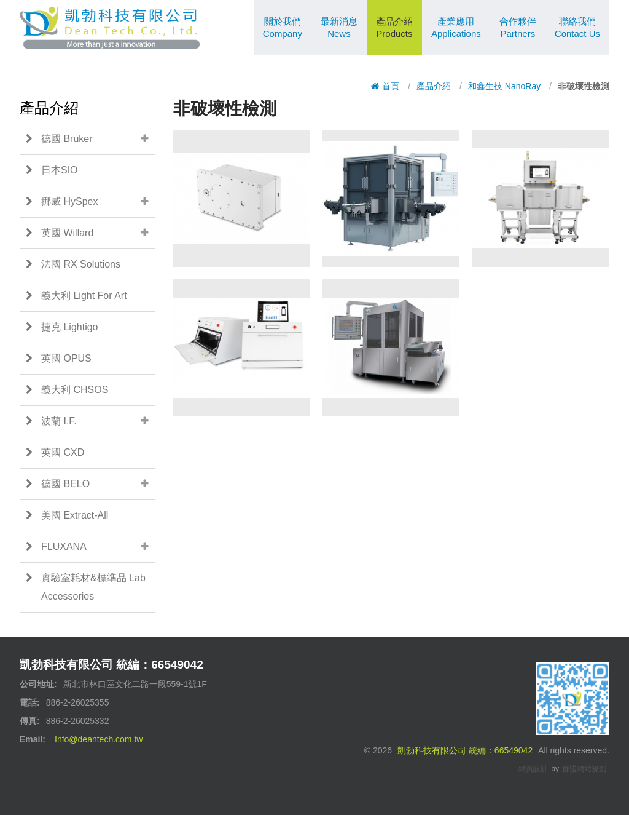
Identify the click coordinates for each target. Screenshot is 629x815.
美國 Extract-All (67, 515)
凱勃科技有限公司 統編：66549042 (465, 750)
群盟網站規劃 (584, 769)
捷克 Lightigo (62, 327)
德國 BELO (90, 484)
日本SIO (52, 170)
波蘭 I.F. (90, 421)
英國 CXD (55, 452)
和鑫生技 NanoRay (504, 86)
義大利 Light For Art (76, 296)
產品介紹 (433, 86)
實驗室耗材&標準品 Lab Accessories (86, 585)
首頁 (385, 86)
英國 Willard (90, 233)
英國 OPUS (59, 358)
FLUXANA (90, 547)
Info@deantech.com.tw (99, 739)
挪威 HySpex (90, 201)
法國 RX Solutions (73, 264)
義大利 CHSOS (67, 390)
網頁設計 (533, 769)
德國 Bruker (90, 139)
